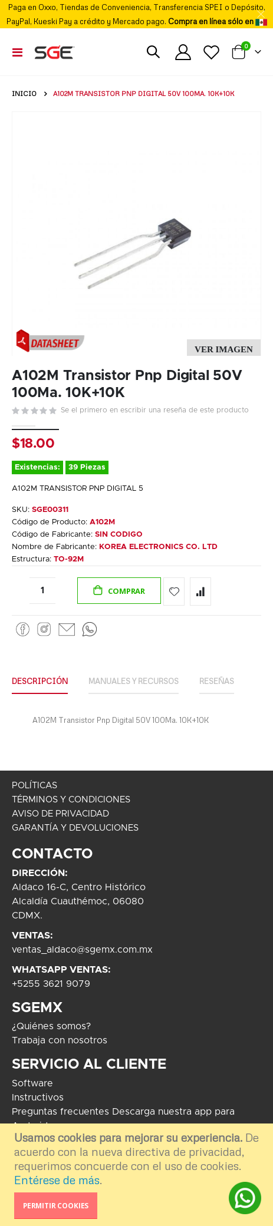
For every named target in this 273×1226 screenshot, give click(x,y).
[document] (138, 1175)
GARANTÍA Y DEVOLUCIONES (75, 828)
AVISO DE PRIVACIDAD (60, 813)
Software (32, 1083)
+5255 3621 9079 (51, 984)
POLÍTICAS (34, 785)
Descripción (40, 681)
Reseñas (216, 681)
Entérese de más (57, 1180)
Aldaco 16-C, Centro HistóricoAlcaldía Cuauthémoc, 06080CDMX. (79, 901)
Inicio (24, 94)
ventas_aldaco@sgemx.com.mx (82, 949)
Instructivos (38, 1097)
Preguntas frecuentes (60, 1111)
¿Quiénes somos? (51, 1026)
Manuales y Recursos (133, 681)
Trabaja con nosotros (59, 1040)
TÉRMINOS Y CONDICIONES (71, 799)
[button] (224, 349)
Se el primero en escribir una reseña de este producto (155, 410)
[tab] (40, 681)
